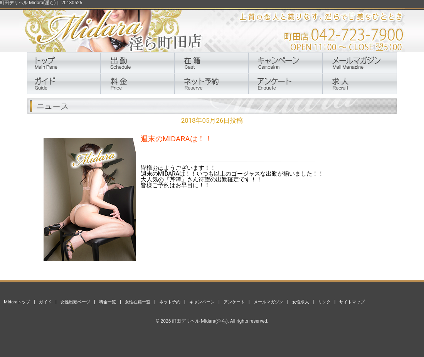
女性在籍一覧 (137, 302)
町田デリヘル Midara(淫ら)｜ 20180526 (41, 2)
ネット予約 (169, 302)
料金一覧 (107, 302)
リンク (324, 302)
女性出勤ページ (75, 302)
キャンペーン (202, 302)
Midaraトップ (17, 302)
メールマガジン (268, 302)
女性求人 (300, 302)
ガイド (45, 302)
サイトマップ (352, 302)
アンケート (234, 302)
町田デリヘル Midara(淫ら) (199, 321)
